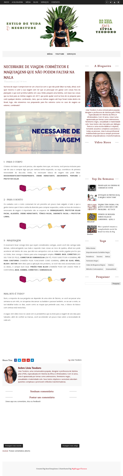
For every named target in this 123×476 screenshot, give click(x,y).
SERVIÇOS (45, 2)
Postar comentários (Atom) (19, 451)
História (110, 265)
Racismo (99, 257)
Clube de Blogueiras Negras (95, 265)
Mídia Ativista (90, 248)
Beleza (107, 257)
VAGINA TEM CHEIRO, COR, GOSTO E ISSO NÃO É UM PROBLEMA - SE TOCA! (108, 207)
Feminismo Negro (92, 261)
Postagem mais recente (13, 446)
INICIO (6, 2)
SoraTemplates (52, 469)
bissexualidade (111, 269)
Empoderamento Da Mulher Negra (98, 252)
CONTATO (55, 2)
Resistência (90, 257)
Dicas (25, 81)
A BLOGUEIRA (17, 2)
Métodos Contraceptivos (94, 269)
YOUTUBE (59, 54)
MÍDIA (28, 2)
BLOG (35, 2)
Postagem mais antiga (70, 446)
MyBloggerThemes (79, 469)
